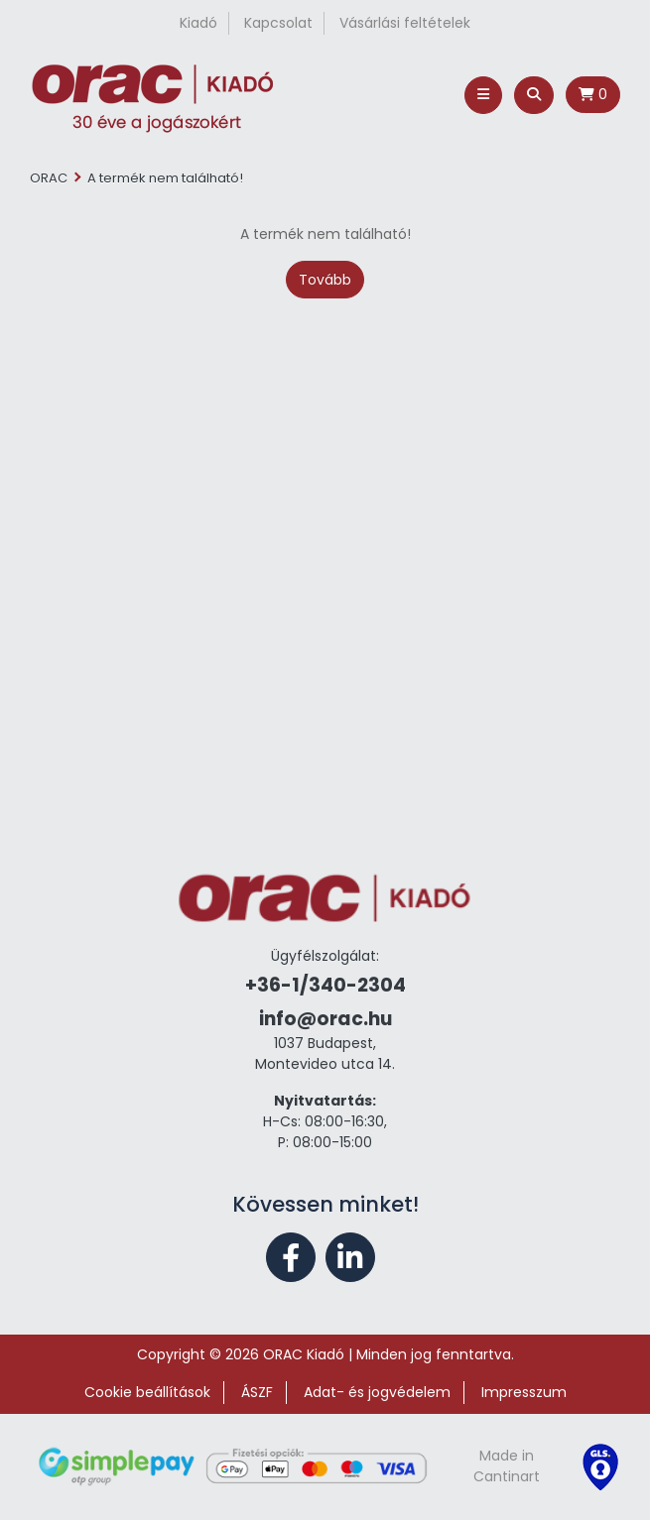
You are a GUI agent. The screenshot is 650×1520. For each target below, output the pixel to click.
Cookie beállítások (147, 1392)
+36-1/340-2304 (325, 985)
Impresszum (524, 1392)
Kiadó (198, 23)
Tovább (325, 280)
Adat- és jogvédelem (377, 1392)
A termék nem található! (165, 178)
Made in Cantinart (506, 1466)
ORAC (48, 178)
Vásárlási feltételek (404, 23)
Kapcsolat (278, 23)
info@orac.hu (325, 1018)
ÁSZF (257, 1392)
